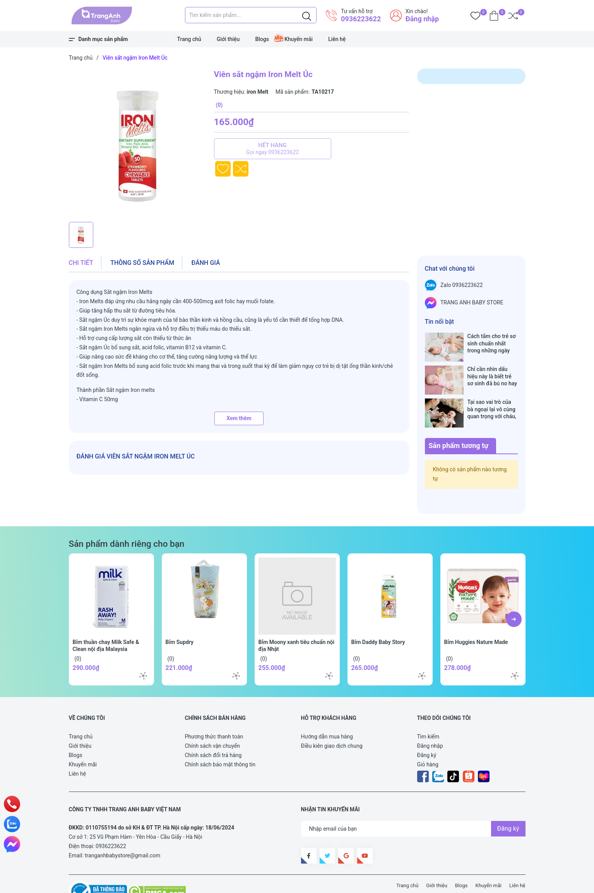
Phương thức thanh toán (214, 712)
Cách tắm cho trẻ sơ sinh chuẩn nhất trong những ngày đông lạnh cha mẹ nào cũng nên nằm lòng (491, 343)
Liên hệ (337, 39)
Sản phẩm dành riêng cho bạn (127, 519)
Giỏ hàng (427, 740)
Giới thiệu (228, 39)
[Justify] (306, 15)
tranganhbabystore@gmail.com (122, 831)
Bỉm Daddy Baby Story (378, 618)
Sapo (211, 882)
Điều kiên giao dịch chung (332, 721)
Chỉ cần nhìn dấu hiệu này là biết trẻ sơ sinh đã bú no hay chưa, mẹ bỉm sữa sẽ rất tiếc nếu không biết (492, 368)
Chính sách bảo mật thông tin (220, 740)
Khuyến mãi (298, 39)
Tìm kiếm (428, 712)
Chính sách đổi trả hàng (213, 731)
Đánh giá (206, 262)
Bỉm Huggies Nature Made (476, 618)
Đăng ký (427, 731)
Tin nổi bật (439, 321)
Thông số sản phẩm (142, 262)
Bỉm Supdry (180, 618)
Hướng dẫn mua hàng (327, 712)
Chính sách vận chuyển (212, 721)
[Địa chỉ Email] (413, 804)
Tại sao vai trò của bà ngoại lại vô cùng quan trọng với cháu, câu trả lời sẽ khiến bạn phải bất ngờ (492, 393)
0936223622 (361, 19)
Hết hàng (272, 149)
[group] (137, 143)
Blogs (262, 39)
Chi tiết (81, 262)
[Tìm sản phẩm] (250, 15)
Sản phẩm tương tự (459, 421)
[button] (514, 595)
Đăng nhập (422, 19)
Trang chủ (189, 39)
